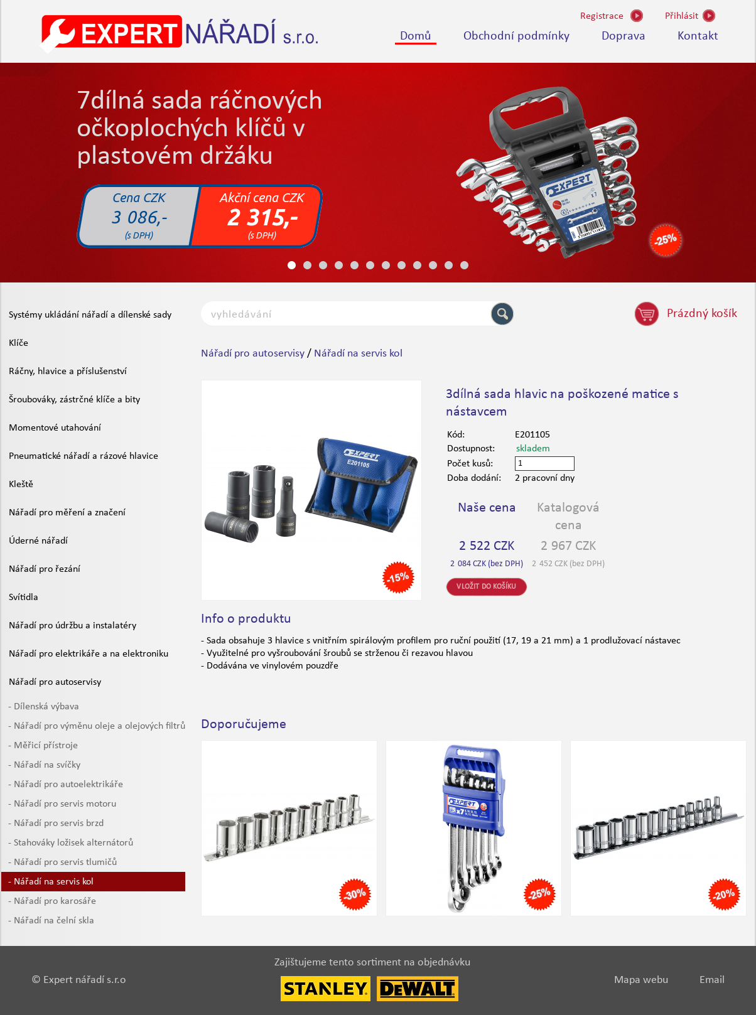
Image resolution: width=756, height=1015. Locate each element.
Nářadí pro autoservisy (55, 682)
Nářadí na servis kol (358, 354)
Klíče (18, 343)
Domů (415, 36)
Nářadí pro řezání (44, 569)
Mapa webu (641, 980)
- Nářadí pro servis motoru (62, 804)
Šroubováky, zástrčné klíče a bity (74, 400)
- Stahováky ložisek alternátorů (70, 843)
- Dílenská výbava (43, 707)
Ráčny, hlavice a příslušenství (68, 372)
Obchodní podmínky (516, 36)
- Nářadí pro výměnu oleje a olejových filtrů (96, 726)
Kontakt (698, 36)
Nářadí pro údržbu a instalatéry (72, 626)
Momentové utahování (55, 428)
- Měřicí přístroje (43, 746)
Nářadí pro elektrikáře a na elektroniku (88, 654)
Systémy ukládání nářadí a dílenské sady (90, 315)
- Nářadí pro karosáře (52, 901)
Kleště (21, 485)
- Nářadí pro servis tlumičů (62, 862)
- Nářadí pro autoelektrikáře (65, 785)
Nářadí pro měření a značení (67, 513)
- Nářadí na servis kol (51, 882)
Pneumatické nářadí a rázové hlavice (83, 456)
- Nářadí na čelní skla (51, 921)
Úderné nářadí (38, 541)
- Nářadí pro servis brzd (56, 824)
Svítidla (23, 598)
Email (712, 980)
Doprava (623, 36)
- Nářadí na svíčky (44, 765)
